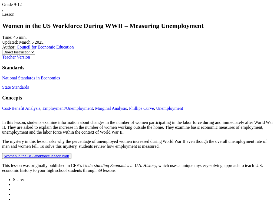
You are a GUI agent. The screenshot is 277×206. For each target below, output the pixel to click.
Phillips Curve (141, 108)
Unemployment (169, 108)
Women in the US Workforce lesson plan (36, 156)
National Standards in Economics (31, 78)
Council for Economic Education (45, 47)
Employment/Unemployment (67, 108)
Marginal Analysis (111, 108)
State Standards (15, 87)
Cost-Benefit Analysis (21, 108)
